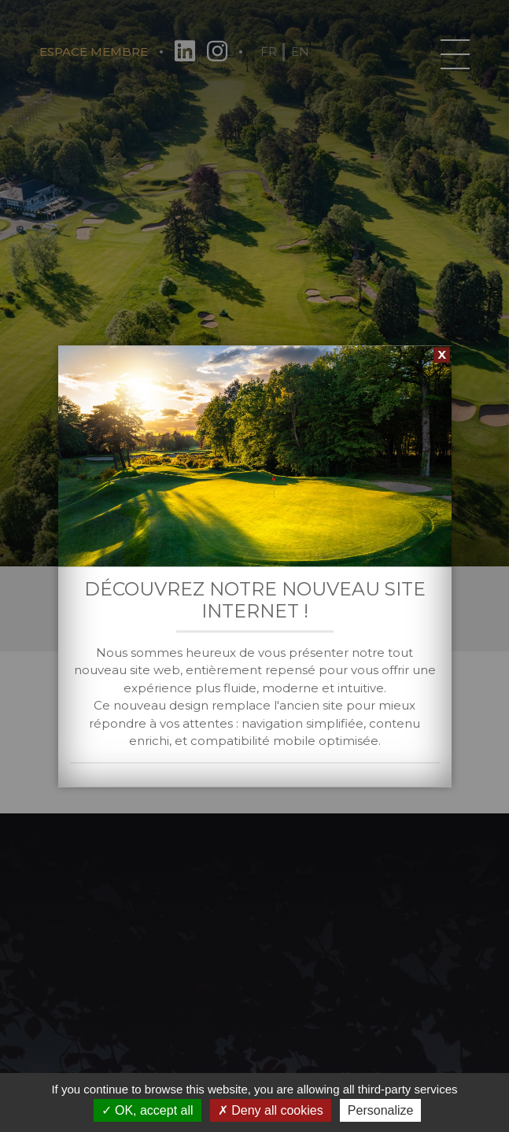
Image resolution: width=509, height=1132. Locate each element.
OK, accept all (147, 1110)
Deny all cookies (270, 1110)
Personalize (381, 1110)
